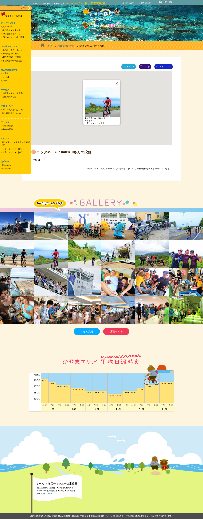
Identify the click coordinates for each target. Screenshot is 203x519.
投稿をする (116, 331)
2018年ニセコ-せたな (11, 113)
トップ (48, 45)
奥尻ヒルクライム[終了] (12, 152)
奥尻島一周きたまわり (12, 50)
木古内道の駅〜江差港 (12, 60)
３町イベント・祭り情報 (13, 37)
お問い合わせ (145, 3)
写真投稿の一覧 (66, 45)
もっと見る (86, 331)
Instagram (6, 168)
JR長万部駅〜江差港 (11, 57)
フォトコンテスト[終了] (12, 149)
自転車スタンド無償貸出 (13, 93)
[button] (102, 129)
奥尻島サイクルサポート (13, 30)
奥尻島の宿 (7, 26)
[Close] (116, 83)
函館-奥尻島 (7, 129)
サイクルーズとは (13, 16)
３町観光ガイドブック (12, 33)
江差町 (5, 80)
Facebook (6, 165)
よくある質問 (128, 3)
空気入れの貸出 (9, 97)
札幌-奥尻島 (7, 126)
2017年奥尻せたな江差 (12, 109)
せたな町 (6, 77)
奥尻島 (5, 73)
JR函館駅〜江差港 (10, 53)
